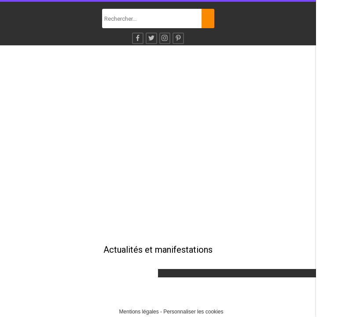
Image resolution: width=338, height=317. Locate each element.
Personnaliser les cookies (193, 312)
